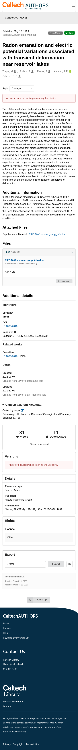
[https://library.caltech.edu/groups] (23, 410)
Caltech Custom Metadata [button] (21, 404)
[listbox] (22, 89)
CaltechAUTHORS (16, 17)
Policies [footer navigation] (7, 628)
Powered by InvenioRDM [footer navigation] (16, 638)
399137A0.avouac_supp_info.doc (47, 234)
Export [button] (56, 564)
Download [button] (64, 281)
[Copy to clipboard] (69, 564)
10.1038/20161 (10, 326)
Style (5, 88)
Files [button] (39, 252)
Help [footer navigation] (5, 633)
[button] (39, 537)
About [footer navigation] (6, 623)
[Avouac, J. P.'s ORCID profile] (69, 71)
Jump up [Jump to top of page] (37, 600)
